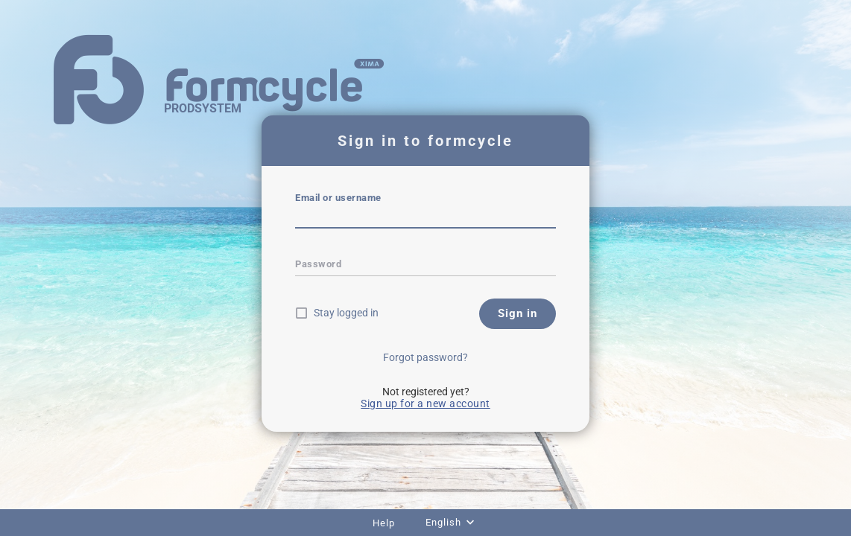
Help (384, 523)
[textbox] (425, 218)
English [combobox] (443, 522)
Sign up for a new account (425, 403)
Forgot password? (425, 357)
